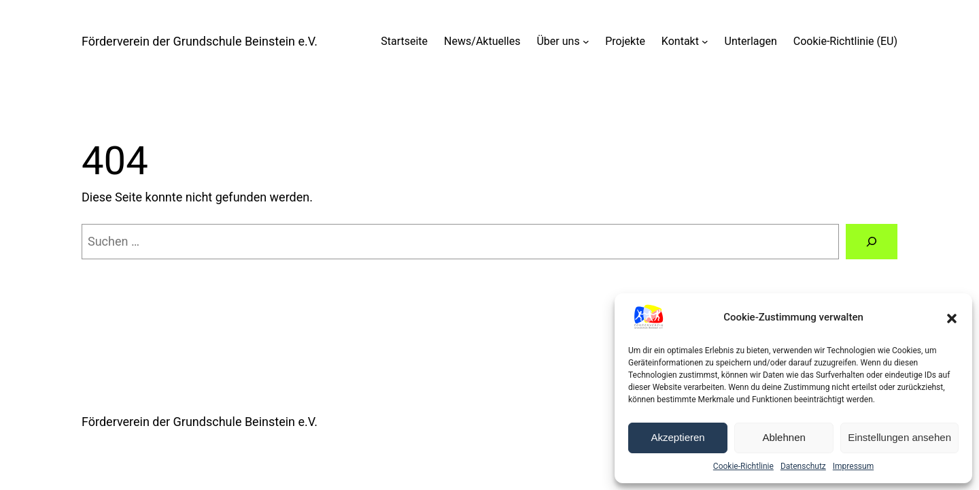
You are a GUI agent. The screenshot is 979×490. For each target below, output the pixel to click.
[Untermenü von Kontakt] (705, 41)
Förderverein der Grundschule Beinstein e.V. (199, 41)
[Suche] (871, 241)
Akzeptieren (677, 437)
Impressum (853, 466)
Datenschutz (803, 466)
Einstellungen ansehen (899, 437)
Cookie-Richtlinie (743, 466)
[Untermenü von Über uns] (586, 41)
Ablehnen (783, 437)
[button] (952, 317)
